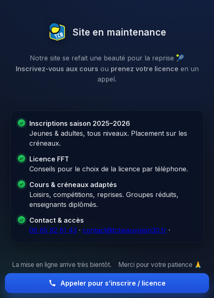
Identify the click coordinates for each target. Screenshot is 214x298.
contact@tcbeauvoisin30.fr (124, 230)
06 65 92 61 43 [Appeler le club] (53, 230)
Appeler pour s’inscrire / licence (107, 283)
